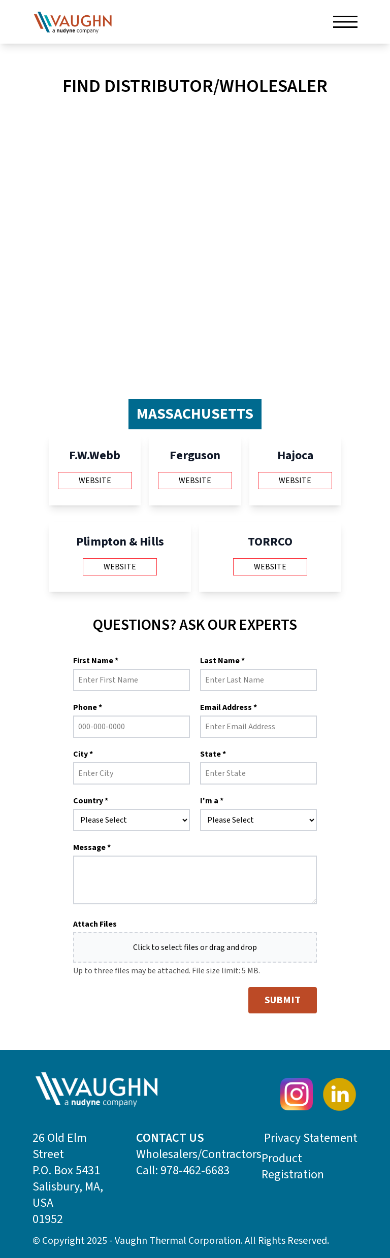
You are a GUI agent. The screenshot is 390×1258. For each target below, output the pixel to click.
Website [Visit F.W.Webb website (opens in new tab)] (95, 480)
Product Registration (293, 1166)
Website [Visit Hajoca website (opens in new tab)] (295, 480)
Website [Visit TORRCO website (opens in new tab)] (270, 566)
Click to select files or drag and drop (195, 947)
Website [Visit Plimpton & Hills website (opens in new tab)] (120, 566)
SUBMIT (283, 1000)
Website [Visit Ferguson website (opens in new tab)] (195, 480)
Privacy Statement (311, 1138)
